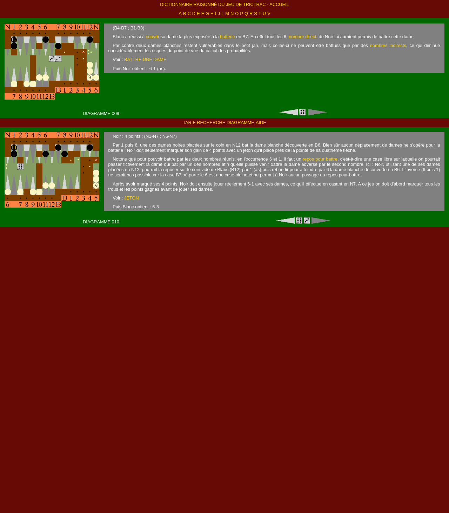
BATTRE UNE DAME (145, 59)
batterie (227, 36)
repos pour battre (320, 159)
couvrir (152, 36)
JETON (131, 198)
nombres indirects (388, 45)
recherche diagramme (225, 122)
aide (261, 122)
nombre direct (302, 36)
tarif (189, 122)
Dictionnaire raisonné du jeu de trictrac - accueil (224, 4)
